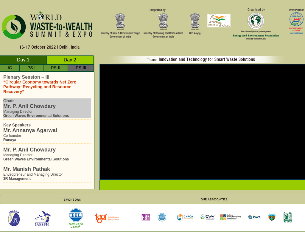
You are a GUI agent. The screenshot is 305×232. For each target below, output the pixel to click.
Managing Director (47, 108)
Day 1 (23, 59)
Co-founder (47, 132)
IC (9, 68)
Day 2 (70, 59)
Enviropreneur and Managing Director (47, 173)
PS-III (81, 68)
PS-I (31, 68)
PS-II (55, 68)
